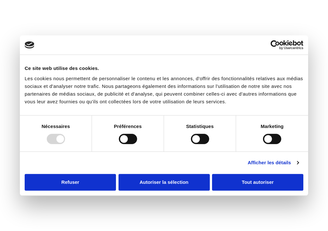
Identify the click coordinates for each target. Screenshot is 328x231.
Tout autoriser (258, 182)
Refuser (70, 182)
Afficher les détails (269, 162)
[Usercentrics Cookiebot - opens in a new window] (275, 45)
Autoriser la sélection (164, 182)
